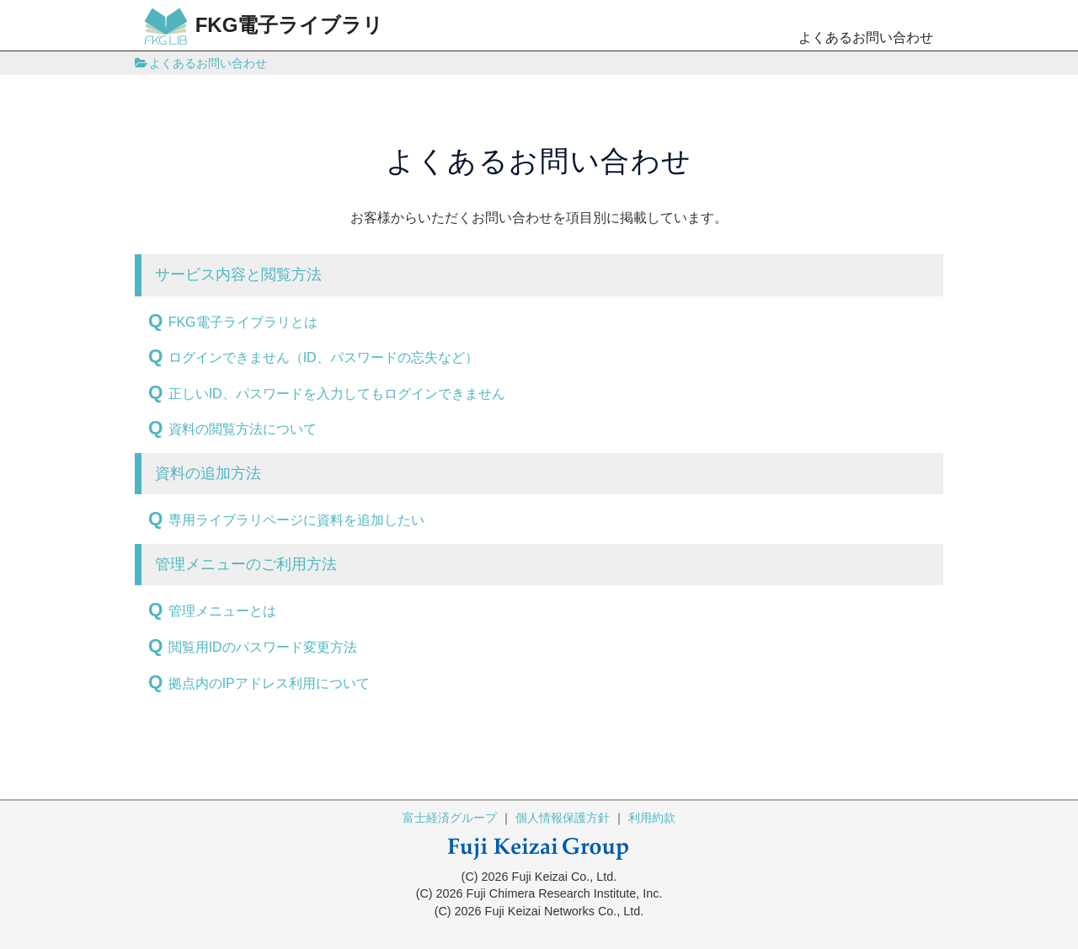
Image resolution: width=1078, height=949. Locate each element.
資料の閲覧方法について (242, 429)
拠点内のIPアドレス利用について (269, 683)
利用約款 (651, 817)
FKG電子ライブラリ (264, 26)
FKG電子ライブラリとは (243, 322)
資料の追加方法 (208, 473)
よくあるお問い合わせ (865, 37)
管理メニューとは (222, 611)
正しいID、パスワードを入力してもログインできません (336, 394)
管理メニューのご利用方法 (246, 564)
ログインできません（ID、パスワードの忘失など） (323, 357)
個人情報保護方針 (562, 817)
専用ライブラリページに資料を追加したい (296, 520)
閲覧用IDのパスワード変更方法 (262, 647)
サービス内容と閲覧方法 (238, 274)
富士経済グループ (450, 817)
